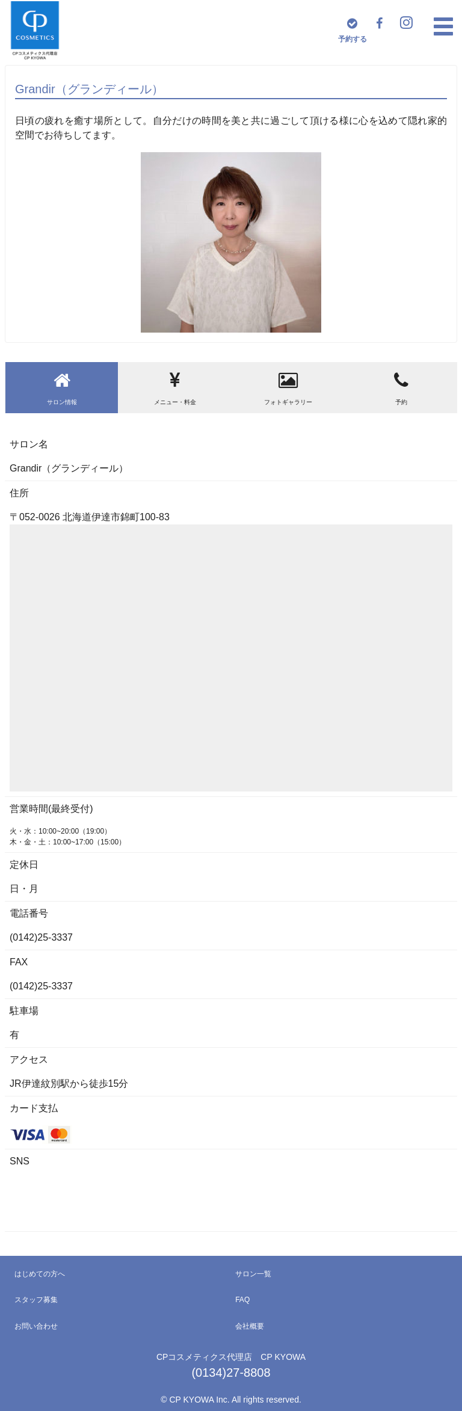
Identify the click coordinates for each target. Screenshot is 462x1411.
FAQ (242, 1300)
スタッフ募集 (36, 1300)
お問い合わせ (36, 1326)
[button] (443, 26)
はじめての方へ (39, 1274)
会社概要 (249, 1326)
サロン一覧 (253, 1274)
